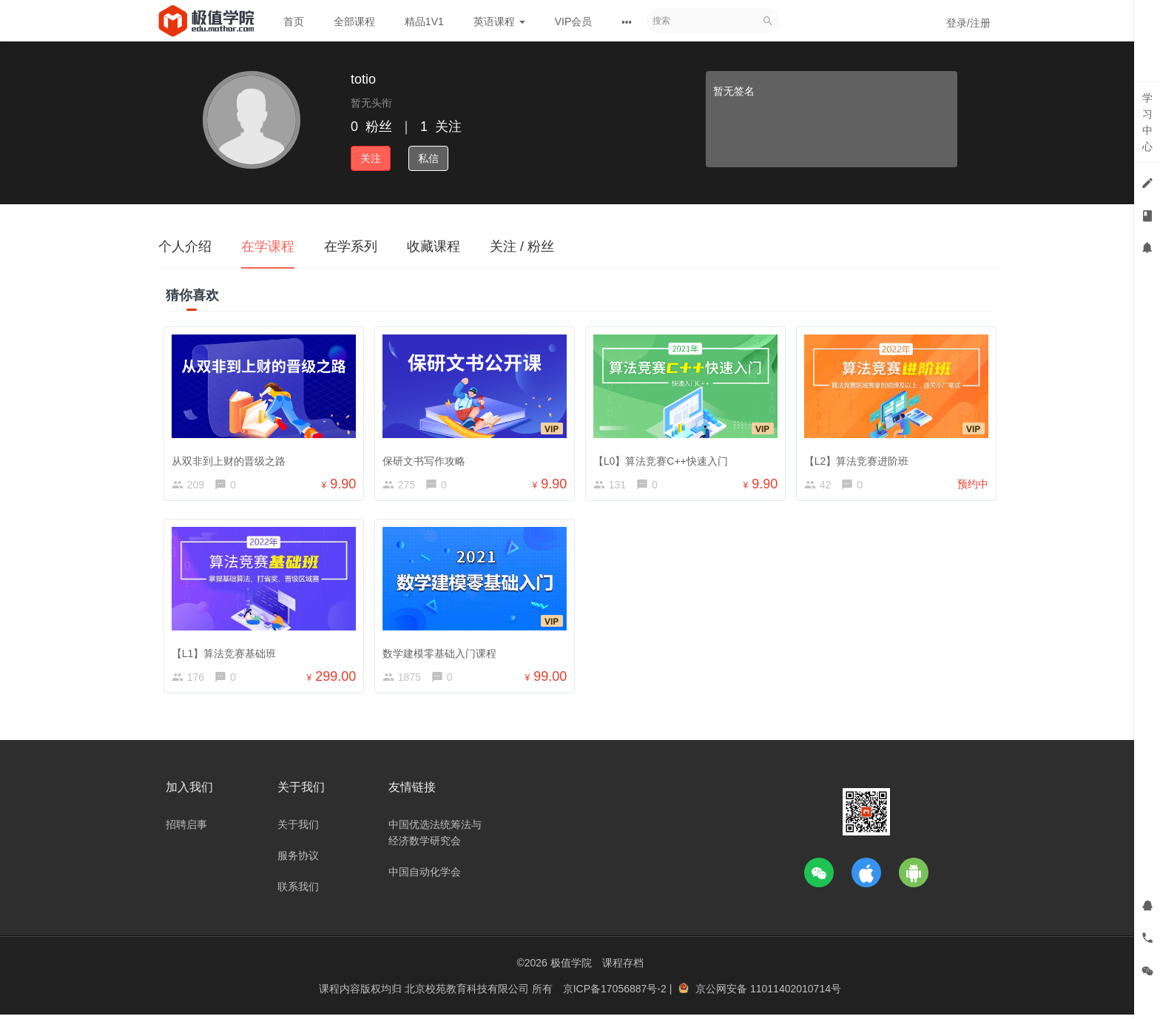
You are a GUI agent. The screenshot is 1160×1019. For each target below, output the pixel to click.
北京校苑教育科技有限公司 (468, 993)
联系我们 (298, 891)
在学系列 (350, 246)
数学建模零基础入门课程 (442, 653)
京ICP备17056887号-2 (616, 993)
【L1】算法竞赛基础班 (226, 653)
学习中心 (1147, 122)
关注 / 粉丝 (522, 246)
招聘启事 (186, 829)
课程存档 (623, 967)
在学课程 (267, 246)
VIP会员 (574, 21)
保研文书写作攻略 (426, 458)
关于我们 (298, 829)
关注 (370, 158)
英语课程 (499, 21)
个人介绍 (185, 246)
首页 (293, 21)
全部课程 (354, 21)
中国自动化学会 (424, 876)
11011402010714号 (795, 993)
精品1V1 (424, 21)
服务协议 (298, 860)
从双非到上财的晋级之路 (231, 458)
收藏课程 (433, 246)
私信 (428, 158)
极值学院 (571, 967)
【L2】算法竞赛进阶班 (858, 458)
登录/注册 (968, 23)
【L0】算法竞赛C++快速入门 (663, 458)
